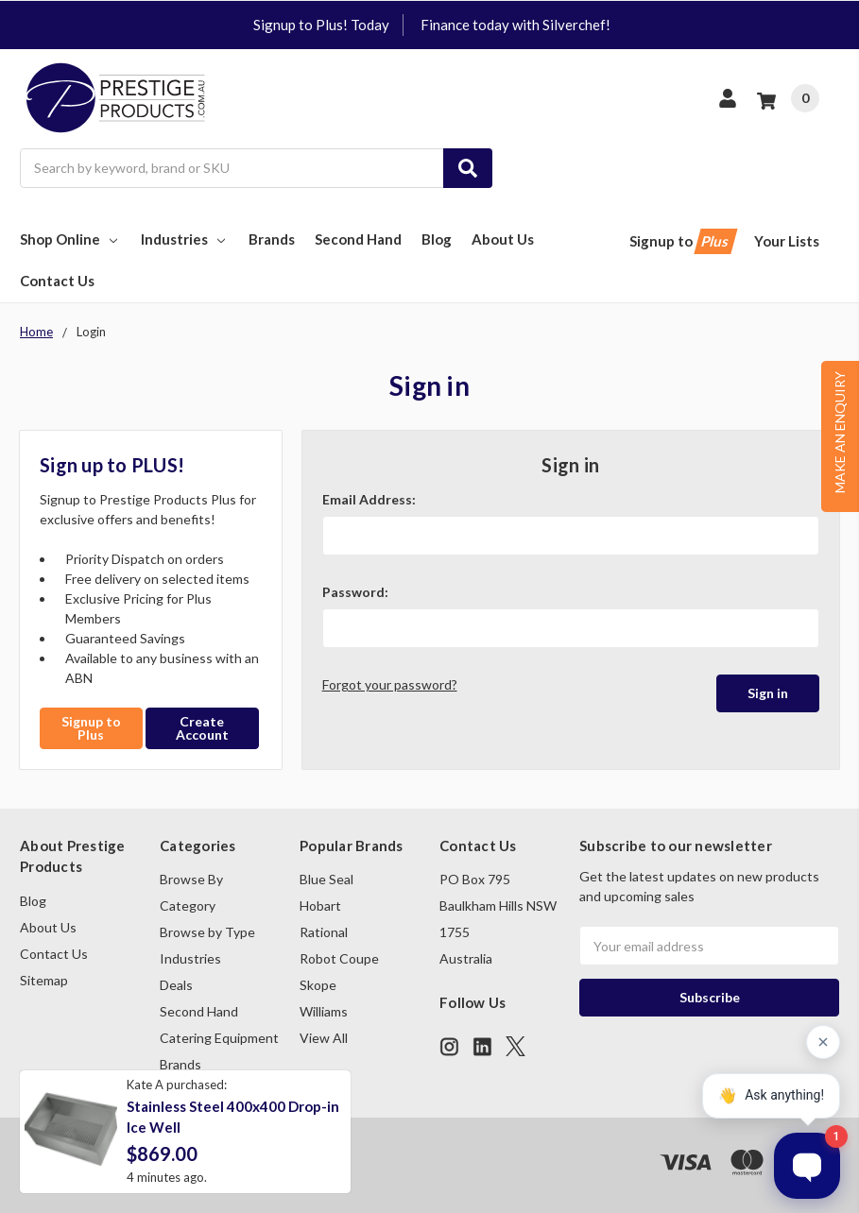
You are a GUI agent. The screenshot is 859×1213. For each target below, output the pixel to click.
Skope (318, 985)
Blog (436, 239)
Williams (324, 1011)
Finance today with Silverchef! (515, 24)
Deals (176, 985)
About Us (503, 239)
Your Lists (786, 240)
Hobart (320, 905)
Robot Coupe (339, 958)
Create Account (202, 728)
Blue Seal (326, 879)
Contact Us (57, 280)
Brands (272, 239)
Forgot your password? (389, 684)
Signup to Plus (91, 728)
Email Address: (369, 499)
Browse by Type (207, 932)
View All (324, 1038)
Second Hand (358, 239)
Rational (324, 932)
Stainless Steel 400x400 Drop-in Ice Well (233, 1117)
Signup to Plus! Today (321, 24)
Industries (185, 239)
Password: (355, 592)
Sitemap (44, 980)
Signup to (681, 241)
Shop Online (70, 239)
